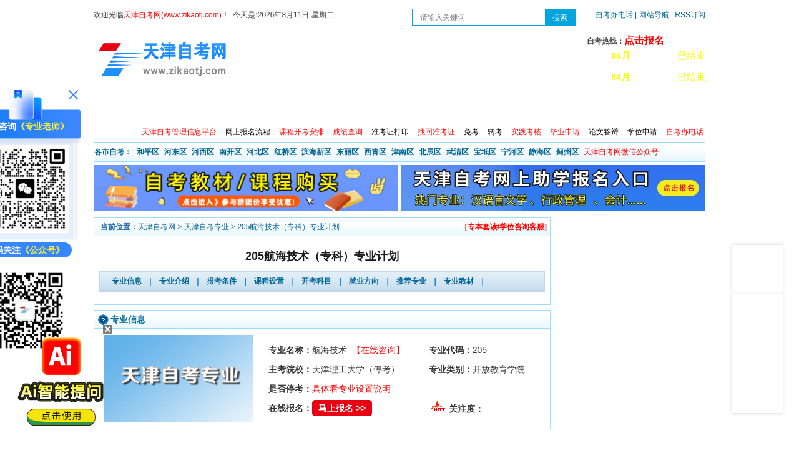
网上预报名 (644, 106)
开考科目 (316, 281)
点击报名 (644, 40)
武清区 (457, 152)
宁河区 (512, 152)
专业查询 (371, 106)
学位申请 (642, 132)
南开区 (230, 152)
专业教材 (459, 281)
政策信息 (156, 106)
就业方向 (364, 281)
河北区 (258, 152)
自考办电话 (614, 15)
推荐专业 (411, 281)
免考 (471, 132)
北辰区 (430, 152)
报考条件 (222, 281)
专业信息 (127, 281)
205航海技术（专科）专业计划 (288, 226)
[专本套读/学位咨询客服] (506, 226)
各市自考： (113, 152)
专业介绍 (174, 281)
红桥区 (285, 152)
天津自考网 (156, 226)
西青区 (375, 152)
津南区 (402, 152)
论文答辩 (604, 132)
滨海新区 (316, 152)
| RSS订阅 (688, 15)
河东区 (175, 152)
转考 (495, 132)
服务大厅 (317, 106)
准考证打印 (390, 132)
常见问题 (532, 106)
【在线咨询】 (378, 350)
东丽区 (347, 152)
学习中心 (586, 106)
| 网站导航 (652, 15)
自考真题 (478, 106)
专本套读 (425, 106)
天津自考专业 (206, 226)
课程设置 (269, 281)
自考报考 (210, 106)
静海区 (540, 152)
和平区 (148, 152)
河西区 (203, 152)
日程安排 (264, 106)
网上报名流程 (247, 132)
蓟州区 (567, 152)
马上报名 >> (342, 408)
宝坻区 (485, 152)
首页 (111, 106)
